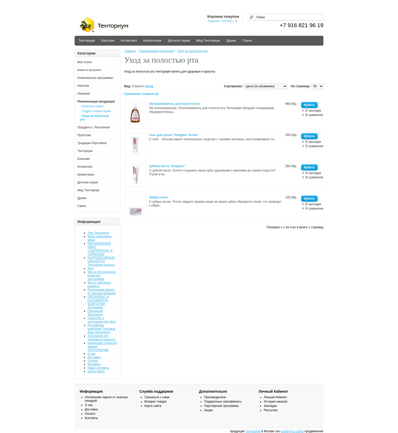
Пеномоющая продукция (96, 101)
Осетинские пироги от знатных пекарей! (102, 291)
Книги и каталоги (89, 70)
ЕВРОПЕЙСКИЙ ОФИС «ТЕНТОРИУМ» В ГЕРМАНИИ (100, 249)
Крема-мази (152, 40)
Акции (208, 410)
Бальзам (107, 40)
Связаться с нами (156, 397)
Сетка (149, 86)
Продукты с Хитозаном (93, 127)
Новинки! (83, 93)
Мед (91, 268)
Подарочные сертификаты (222, 401)
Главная (130, 51)
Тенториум (86, 40)
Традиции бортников (92, 143)
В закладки (313, 110)
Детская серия (179, 40)
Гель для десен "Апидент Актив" (174, 135)
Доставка (94, 357)
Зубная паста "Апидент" (167, 166)
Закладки (270, 406)
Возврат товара (155, 401)
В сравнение (314, 115)
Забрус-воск (158, 197)
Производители (215, 397)
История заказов (275, 401)
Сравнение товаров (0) (141, 94)
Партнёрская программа (221, 406)
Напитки (83, 86)
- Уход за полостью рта (94, 117)
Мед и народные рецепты (99, 284)
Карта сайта (96, 371)
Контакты (94, 364)
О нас (92, 353)
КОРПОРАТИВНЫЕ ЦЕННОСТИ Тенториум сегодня (101, 261)
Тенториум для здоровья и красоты (101, 337)
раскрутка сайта (292, 431)
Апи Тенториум (98, 233)
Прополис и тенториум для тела (102, 319)
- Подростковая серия (95, 111)
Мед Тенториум (208, 40)
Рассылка (270, 410)
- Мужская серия (91, 106)
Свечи (247, 40)
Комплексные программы (95, 78)
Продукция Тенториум (95, 312)
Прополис (84, 135)
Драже (231, 40)
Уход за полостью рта (192, 51)
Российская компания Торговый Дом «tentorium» (101, 328)
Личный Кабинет (275, 397)
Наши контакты (98, 368)
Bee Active (84, 62)
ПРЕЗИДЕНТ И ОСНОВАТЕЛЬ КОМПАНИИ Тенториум (98, 302)
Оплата (93, 360)
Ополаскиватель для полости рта (174, 104)
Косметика (129, 40)
